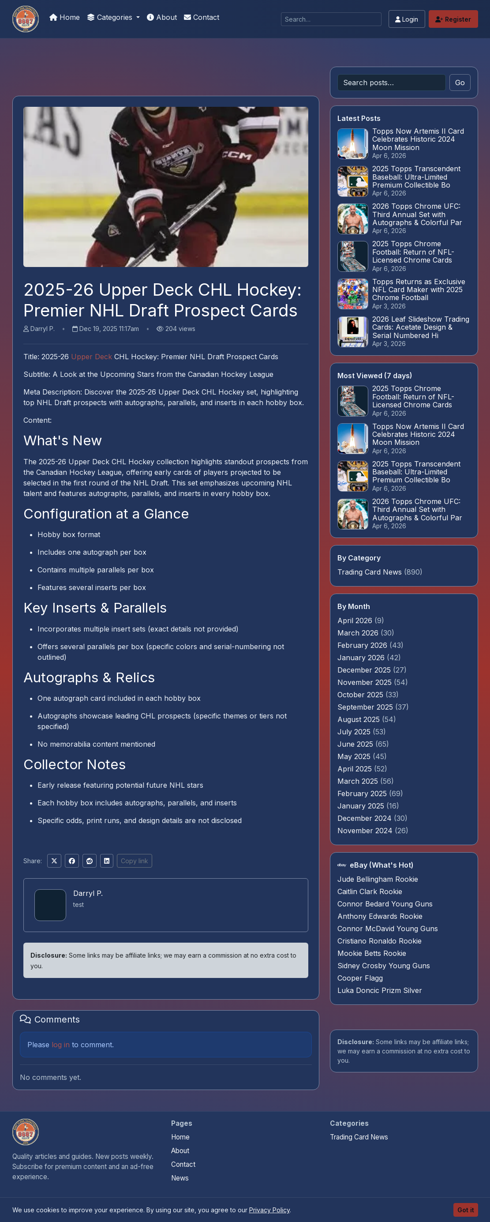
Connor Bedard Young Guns (385, 903)
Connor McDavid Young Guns (387, 928)
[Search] (331, 19)
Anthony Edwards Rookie (380, 916)
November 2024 (366, 830)
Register (453, 19)
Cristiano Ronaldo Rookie (379, 940)
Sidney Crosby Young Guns (383, 965)
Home (64, 17)
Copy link (134, 861)
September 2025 (366, 707)
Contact (201, 17)
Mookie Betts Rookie (371, 953)
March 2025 (358, 781)
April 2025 (355, 768)
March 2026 (359, 632)
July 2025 (355, 731)
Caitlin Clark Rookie (369, 891)
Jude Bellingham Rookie (377, 879)
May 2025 (355, 756)
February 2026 (363, 645)
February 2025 (363, 793)
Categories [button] (111, 17)
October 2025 (361, 694)
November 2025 (365, 682)
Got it (465, 1210)
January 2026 (362, 657)
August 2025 (359, 719)
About (162, 17)
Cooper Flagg (360, 978)
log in (61, 1044)
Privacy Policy (269, 1210)
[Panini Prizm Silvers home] (25, 1132)
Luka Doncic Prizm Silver (379, 990)
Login (406, 19)
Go (460, 82)
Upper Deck (91, 356)
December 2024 (365, 818)
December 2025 (365, 670)
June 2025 (356, 744)
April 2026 (355, 620)
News (180, 1178)
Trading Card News (369, 572)
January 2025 (361, 805)
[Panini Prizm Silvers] (25, 19)
